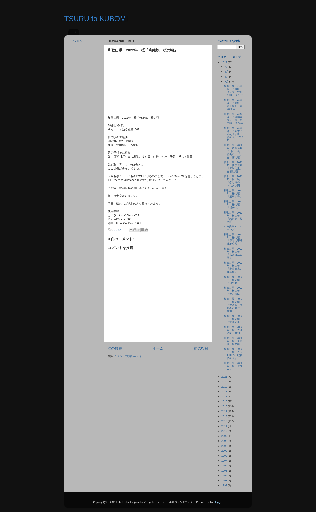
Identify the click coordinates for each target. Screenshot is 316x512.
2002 (224, 446)
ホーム (158, 348)
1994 (224, 475)
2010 (224, 431)
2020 (224, 381)
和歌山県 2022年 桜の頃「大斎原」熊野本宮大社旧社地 (233, 304)
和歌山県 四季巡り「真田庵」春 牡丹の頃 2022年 (233, 90)
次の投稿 (115, 348)
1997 (224, 460)
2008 (224, 440)
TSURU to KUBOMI (96, 19)
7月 (227, 66)
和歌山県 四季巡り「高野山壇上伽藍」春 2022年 (234, 105)
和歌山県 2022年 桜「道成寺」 (233, 366)
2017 (224, 396)
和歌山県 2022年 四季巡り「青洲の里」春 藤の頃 (233, 167)
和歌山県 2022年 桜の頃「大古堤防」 (233, 290)
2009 (224, 436)
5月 (227, 76)
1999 (224, 455)
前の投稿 (201, 348)
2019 (224, 386)
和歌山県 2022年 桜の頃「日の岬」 (233, 280)
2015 (224, 406)
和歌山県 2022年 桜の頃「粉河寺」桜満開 (233, 217)
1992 (224, 485)
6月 (227, 71)
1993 (224, 480)
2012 (224, 421)
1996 (224, 465)
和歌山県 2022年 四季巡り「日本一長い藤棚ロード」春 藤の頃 (233, 151)
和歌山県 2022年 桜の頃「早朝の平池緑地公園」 (233, 239)
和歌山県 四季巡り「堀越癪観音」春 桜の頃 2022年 (233, 119)
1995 (224, 470)
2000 (224, 450)
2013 (224, 416)
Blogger (218, 502)
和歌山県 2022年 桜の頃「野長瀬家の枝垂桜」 (233, 267)
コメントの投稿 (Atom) (127, 356)
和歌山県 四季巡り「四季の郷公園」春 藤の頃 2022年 (233, 134)
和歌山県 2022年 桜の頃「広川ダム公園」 (233, 253)
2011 (224, 426)
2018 (224, 391)
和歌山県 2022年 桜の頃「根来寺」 (233, 204)
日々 (73, 32)
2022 (224, 62)
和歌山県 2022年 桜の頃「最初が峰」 (233, 193)
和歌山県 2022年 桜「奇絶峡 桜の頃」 (233, 341)
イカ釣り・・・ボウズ (233, 228)
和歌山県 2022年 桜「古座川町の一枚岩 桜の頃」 (234, 354)
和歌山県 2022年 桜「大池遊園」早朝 (233, 330)
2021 (224, 376)
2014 (224, 411)
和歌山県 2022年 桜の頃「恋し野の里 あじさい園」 (233, 181)
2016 (224, 401)
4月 (227, 81)
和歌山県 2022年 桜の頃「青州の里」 (233, 319)
